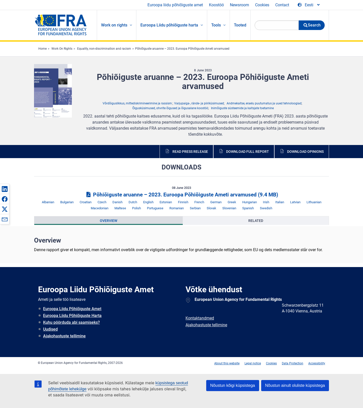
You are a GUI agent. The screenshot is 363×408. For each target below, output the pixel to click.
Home (42, 48)
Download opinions (305, 152)
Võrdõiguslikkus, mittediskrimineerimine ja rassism (137, 103)
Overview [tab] (108, 221)
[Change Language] (309, 5)
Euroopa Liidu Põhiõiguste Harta (72, 315)
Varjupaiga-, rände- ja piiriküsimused (199, 103)
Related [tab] (255, 221)
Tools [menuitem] (216, 25)
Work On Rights (61, 48)
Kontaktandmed (200, 318)
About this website (226, 363)
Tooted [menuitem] (240, 25)
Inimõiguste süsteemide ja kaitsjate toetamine (242, 108)
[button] (4, 189)
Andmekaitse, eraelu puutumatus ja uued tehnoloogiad (264, 103)
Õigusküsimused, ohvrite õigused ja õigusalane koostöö (170, 108)
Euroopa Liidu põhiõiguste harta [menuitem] (169, 25)
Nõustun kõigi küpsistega (232, 385)
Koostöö (216, 5)
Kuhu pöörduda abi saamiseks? (71, 322)
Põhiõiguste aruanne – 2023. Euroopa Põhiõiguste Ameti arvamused (182, 48)
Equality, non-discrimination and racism (104, 48)
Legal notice (253, 363)
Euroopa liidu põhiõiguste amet (175, 5)
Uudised (50, 329)
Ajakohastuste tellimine (64, 336)
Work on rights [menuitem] (114, 25)
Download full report (247, 152)
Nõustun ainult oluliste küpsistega (295, 385)
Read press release (190, 152)
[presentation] (108, 220)
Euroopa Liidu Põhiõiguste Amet (72, 308)
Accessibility (316, 363)
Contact (282, 5)
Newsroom (239, 5)
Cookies (262, 5)
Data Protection (292, 363)
